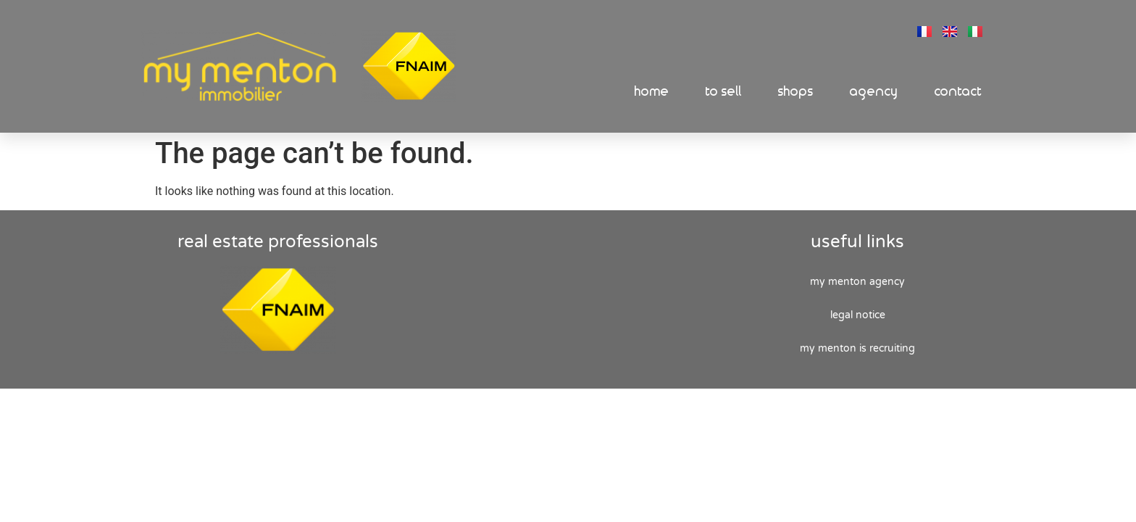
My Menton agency (857, 284)
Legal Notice (857, 317)
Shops (796, 92)
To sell (724, 92)
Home (652, 92)
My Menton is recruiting (857, 350)
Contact (958, 92)
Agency (874, 92)
